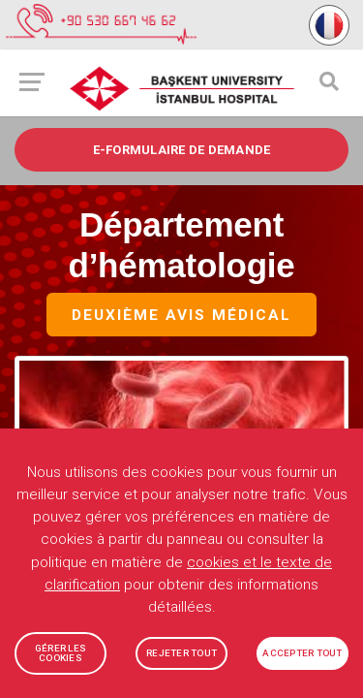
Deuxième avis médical (181, 316)
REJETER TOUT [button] (181, 653)
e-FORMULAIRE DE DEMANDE (182, 150)
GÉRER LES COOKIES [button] (60, 653)
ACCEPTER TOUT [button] (302, 653)
